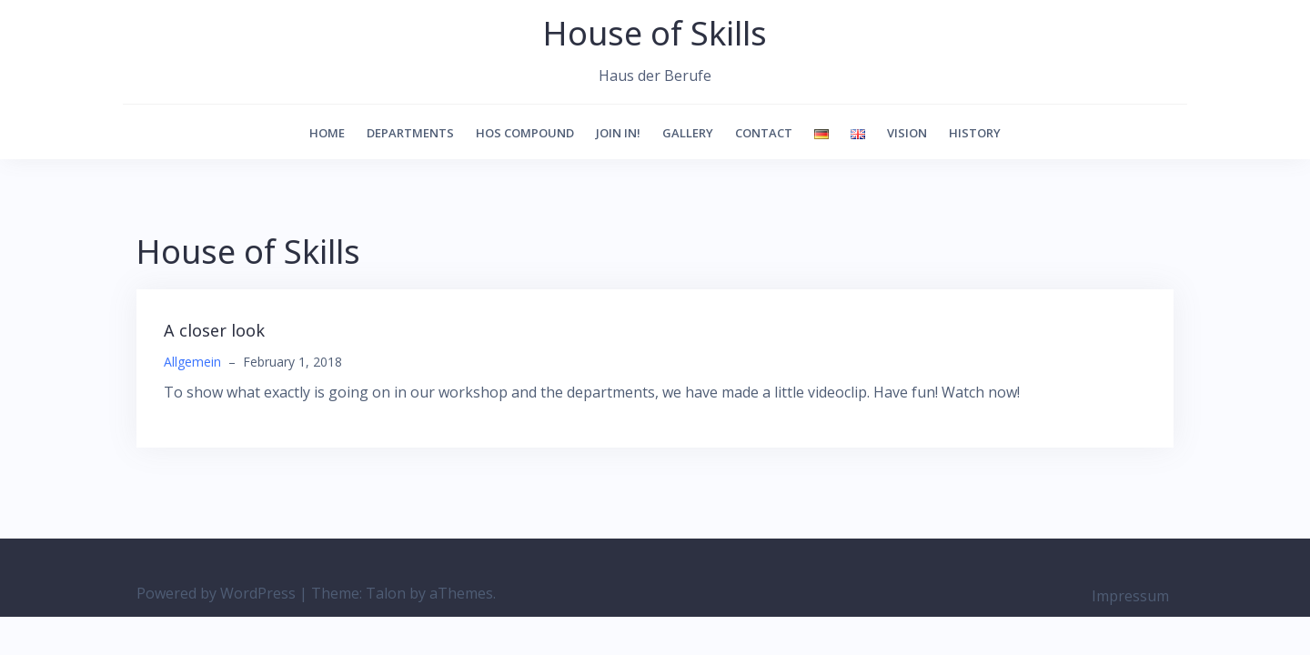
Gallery (687, 133)
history (975, 133)
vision (907, 133)
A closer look (214, 330)
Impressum (1130, 596)
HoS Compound (525, 133)
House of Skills (655, 33)
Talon (386, 593)
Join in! (618, 133)
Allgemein (192, 361)
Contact (763, 133)
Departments (410, 133)
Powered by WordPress (216, 593)
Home (327, 133)
